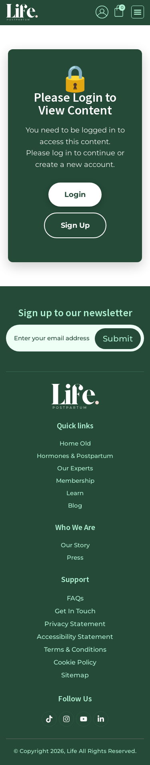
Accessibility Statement (75, 637)
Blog (75, 505)
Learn (75, 493)
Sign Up (75, 225)
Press (75, 557)
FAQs (75, 598)
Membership (75, 480)
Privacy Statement (75, 624)
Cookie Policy (75, 662)
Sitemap (75, 675)
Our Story (75, 545)
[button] (137, 12)
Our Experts (75, 468)
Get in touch (75, 611)
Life (72, 751)
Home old (75, 443)
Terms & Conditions (75, 649)
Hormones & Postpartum (75, 456)
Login (75, 194)
